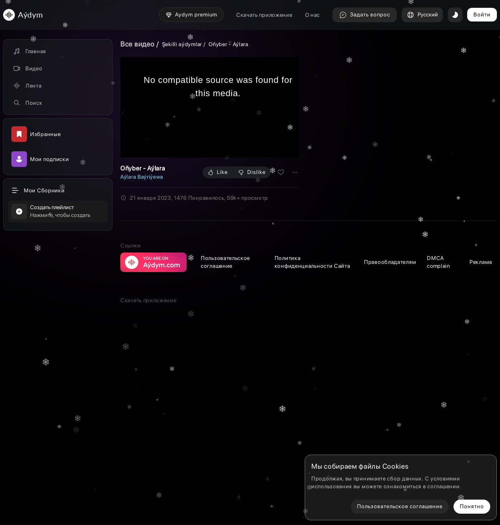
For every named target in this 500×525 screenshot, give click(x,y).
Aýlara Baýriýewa (141, 177)
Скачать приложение (264, 15)
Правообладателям (390, 398)
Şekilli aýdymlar (182, 44)
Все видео (137, 44)
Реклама (481, 398)
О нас (312, 15)
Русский (422, 15)
